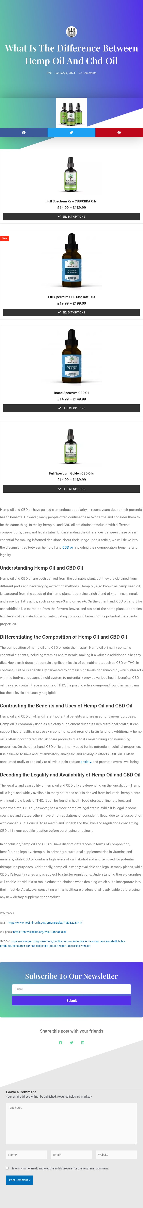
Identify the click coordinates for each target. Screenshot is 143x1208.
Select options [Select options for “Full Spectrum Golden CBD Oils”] (74, 488)
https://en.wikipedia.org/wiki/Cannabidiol (39, 932)
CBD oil (68, 547)
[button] (24, 132)
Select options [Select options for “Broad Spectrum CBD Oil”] (74, 408)
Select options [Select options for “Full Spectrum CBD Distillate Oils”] (74, 312)
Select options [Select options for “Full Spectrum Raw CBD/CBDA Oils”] (74, 216)
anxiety (86, 762)
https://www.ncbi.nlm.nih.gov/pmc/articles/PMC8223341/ (45, 922)
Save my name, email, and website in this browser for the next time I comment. (60, 1168)
